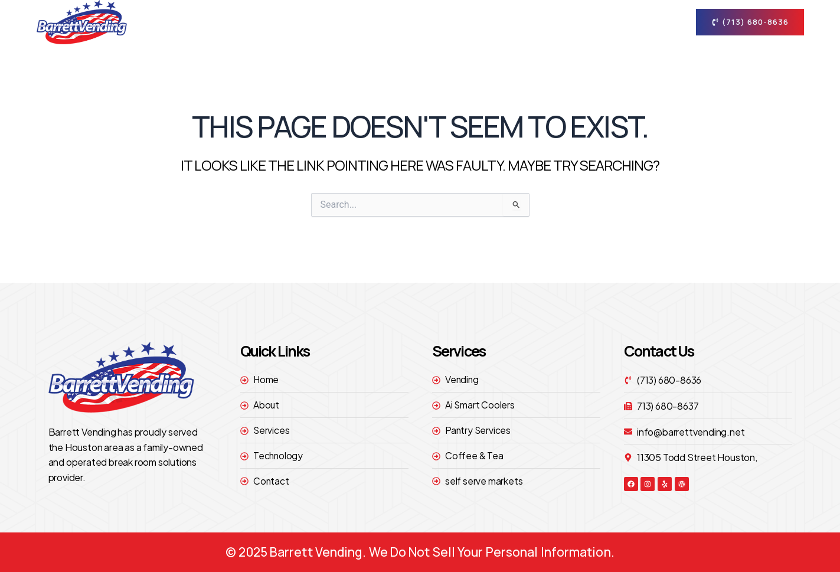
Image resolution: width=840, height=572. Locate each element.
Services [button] (489, 21)
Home (361, 21)
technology (563, 21)
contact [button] (639, 21)
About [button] (418, 21)
